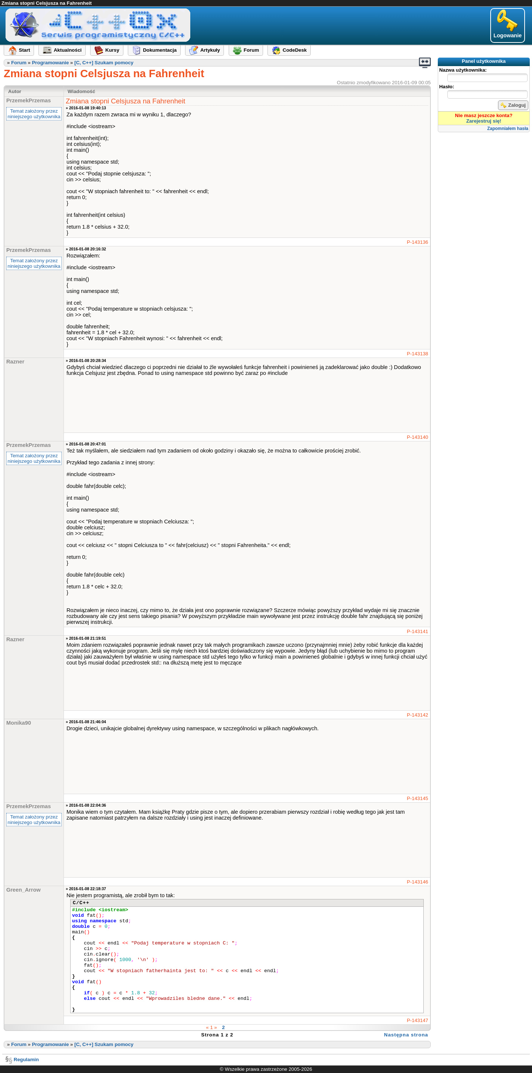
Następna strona (406, 1035)
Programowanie (50, 62)
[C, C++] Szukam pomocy (103, 62)
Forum (18, 62)
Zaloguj (513, 105)
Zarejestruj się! (483, 121)
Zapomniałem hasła (507, 128)
